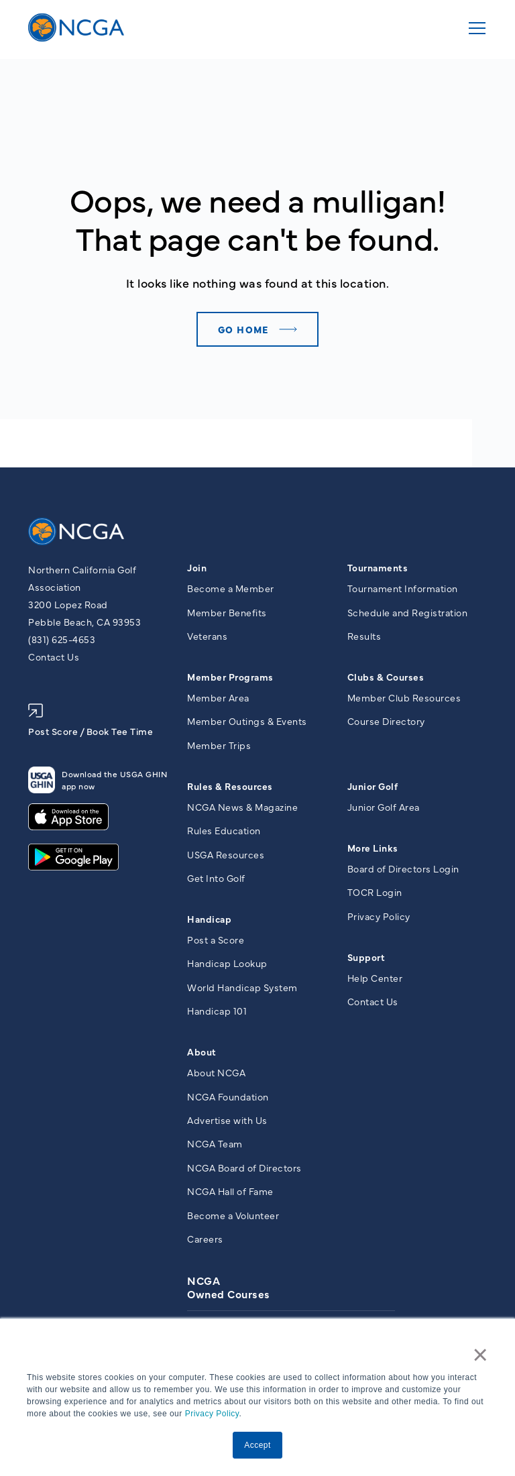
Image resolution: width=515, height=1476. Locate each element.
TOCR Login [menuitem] (374, 892)
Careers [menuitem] (205, 1238)
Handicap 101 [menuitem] (217, 1010)
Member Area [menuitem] (218, 697)
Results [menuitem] (364, 635)
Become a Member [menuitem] (230, 588)
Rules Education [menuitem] (224, 830)
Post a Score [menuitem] (215, 939)
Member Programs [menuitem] (230, 676)
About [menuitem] (202, 1051)
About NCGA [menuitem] (216, 1072)
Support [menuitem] (366, 957)
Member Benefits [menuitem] (227, 612)
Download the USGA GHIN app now (97, 780)
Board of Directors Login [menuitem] (403, 868)
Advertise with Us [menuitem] (227, 1120)
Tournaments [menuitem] (377, 567)
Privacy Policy (212, 1413)
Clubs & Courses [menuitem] (385, 676)
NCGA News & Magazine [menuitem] (242, 806)
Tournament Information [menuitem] (402, 588)
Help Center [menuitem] (375, 977)
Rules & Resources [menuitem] (230, 786)
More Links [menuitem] (372, 847)
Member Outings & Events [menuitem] (247, 721)
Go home (243, 329)
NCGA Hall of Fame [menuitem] (230, 1191)
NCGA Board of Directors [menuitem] (244, 1167)
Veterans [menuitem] (207, 635)
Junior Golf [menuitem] (372, 786)
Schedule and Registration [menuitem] (407, 612)
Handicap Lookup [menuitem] (227, 963)
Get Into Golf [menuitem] (216, 878)
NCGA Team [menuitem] (215, 1143)
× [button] (481, 1354)
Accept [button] (257, 1445)
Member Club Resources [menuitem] (404, 697)
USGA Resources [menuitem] (225, 854)
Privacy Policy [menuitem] (378, 916)
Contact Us (53, 656)
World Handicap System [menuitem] (242, 987)
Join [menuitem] (197, 567)
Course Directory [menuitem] (386, 721)
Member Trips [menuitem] (219, 745)
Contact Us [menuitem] (372, 1001)
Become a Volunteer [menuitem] (233, 1215)
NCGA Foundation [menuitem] (228, 1096)
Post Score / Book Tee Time (90, 720)
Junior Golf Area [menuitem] (383, 806)
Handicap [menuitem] (209, 918)
